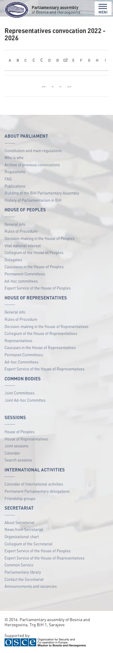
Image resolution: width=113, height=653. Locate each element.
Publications (15, 186)
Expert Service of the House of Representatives (44, 368)
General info (15, 224)
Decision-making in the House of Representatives (46, 326)
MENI (103, 9)
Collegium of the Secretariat (28, 543)
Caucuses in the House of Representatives (40, 347)
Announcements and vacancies (31, 586)
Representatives (18, 340)
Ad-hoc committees (21, 281)
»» (69, 86)
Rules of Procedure (21, 231)
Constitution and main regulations (33, 150)
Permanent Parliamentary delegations (37, 491)
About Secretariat (19, 522)
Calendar (12, 452)
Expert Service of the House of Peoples (38, 287)
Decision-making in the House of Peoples (39, 238)
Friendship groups (20, 498)
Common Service (19, 564)
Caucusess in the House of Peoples (34, 266)
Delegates (13, 259)
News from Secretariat (24, 529)
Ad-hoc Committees (21, 361)
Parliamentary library (23, 572)
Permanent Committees (25, 273)
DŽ (65, 60)
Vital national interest (23, 245)
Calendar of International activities (34, 483)
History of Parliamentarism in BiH (33, 200)
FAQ (8, 178)
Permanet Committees (24, 354)
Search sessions (18, 459)
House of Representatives (26, 438)
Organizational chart (22, 536)
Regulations (15, 171)
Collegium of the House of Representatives (41, 333)
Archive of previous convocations (32, 164)
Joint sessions (16, 445)
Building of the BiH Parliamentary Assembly (42, 192)
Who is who (14, 157)
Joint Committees (19, 392)
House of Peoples (19, 431)
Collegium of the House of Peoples (34, 252)
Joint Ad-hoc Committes (25, 400)
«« (44, 86)
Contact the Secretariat (24, 579)
